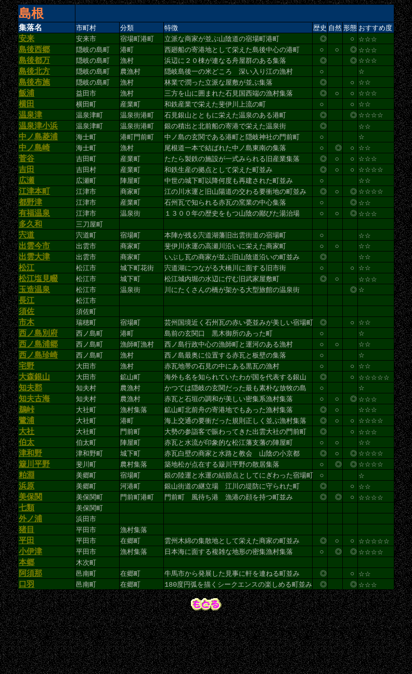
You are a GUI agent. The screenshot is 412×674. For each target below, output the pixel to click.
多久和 (30, 244)
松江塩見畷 (38, 304)
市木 (26, 352)
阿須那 (30, 627)
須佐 (26, 340)
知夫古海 (34, 435)
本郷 (26, 615)
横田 (26, 113)
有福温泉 (34, 232)
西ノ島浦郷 (38, 376)
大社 (26, 471)
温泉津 (30, 125)
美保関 (30, 543)
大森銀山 (34, 411)
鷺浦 (26, 459)
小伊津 (30, 603)
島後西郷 (34, 53)
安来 (26, 41)
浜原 (26, 531)
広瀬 (26, 196)
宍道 (26, 256)
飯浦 (26, 101)
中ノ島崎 (34, 160)
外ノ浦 (30, 567)
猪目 (26, 579)
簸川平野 (34, 507)
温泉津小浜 (38, 136)
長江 (26, 328)
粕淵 (26, 519)
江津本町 (34, 208)
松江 (26, 292)
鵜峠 (26, 447)
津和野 (30, 495)
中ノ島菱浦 (38, 148)
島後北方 (34, 77)
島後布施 (34, 89)
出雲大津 (34, 280)
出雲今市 (34, 268)
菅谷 (26, 172)
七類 (26, 555)
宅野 (26, 399)
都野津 (30, 220)
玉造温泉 (34, 316)
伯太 (26, 483)
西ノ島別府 (38, 364)
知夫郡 (30, 423)
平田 (26, 591)
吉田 (26, 184)
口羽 (26, 638)
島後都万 (34, 65)
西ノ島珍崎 (38, 387)
